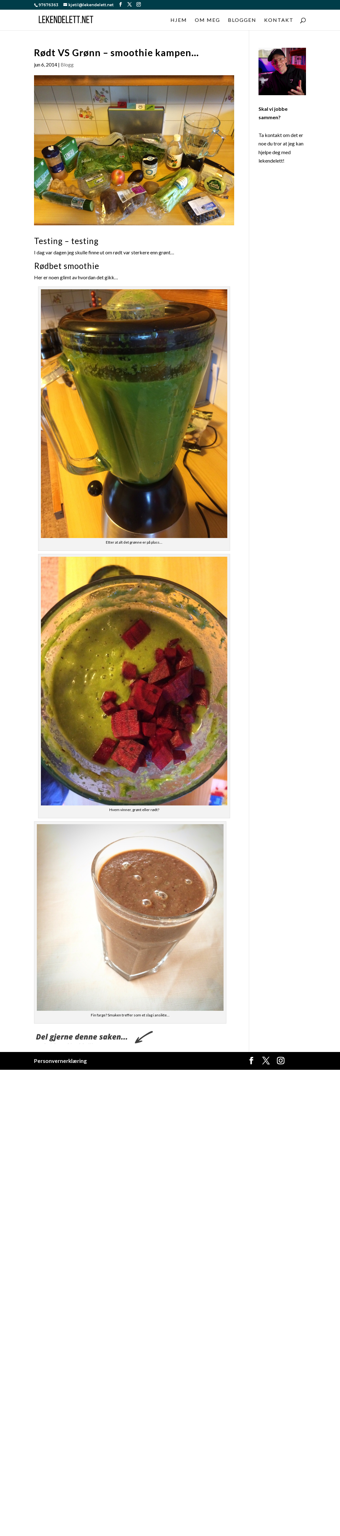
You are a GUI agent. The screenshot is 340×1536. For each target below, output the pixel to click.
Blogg (67, 64)
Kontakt (278, 20)
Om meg (207, 20)
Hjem (178, 20)
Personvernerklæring (60, 1061)
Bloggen (242, 20)
